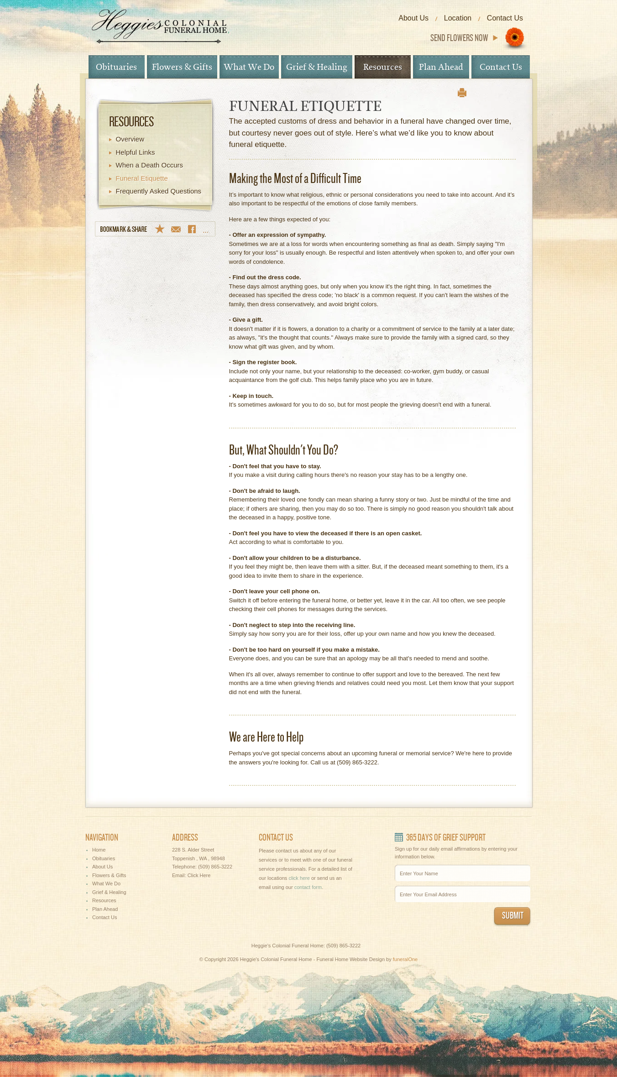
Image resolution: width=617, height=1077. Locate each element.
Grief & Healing (316, 67)
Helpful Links (135, 152)
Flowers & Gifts (182, 67)
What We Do (249, 67)
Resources (382, 67)
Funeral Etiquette (142, 178)
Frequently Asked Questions (159, 191)
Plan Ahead (441, 67)
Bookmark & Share (155, 228)
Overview (130, 139)
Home (98, 849)
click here (298, 878)
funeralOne (405, 959)
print (462, 92)
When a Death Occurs (149, 165)
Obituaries (116, 67)
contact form (308, 887)
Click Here (199, 875)
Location (458, 18)
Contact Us (505, 18)
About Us (413, 18)
